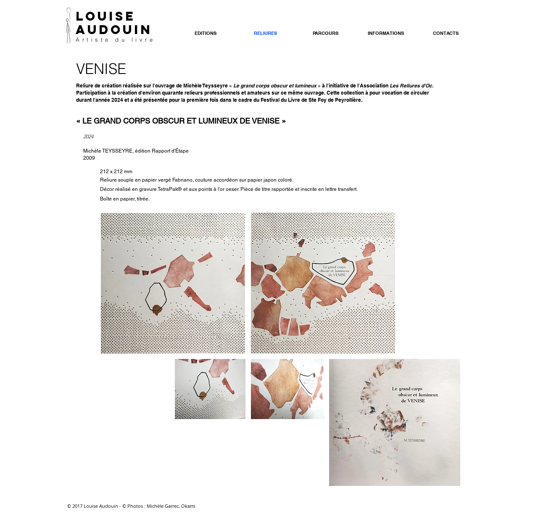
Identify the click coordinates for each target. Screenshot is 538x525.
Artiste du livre (115, 39)
